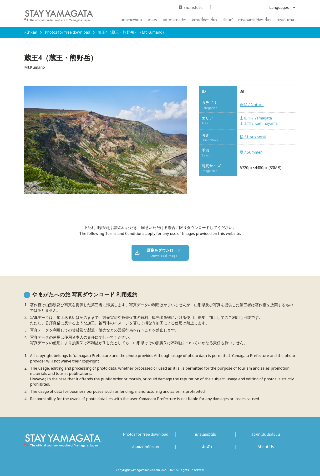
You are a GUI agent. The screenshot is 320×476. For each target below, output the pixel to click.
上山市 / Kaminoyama (259, 123)
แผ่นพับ (205, 447)
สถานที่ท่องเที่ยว (204, 20)
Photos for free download (67, 32)
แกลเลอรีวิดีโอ (205, 434)
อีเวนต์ (227, 20)
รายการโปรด (191, 7)
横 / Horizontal (253, 137)
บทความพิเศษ (131, 20)
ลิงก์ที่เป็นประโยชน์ (265, 434)
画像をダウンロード (158, 253)
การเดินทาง (285, 20)
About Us (266, 447)
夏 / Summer (251, 152)
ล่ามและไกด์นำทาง (145, 447)
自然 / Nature (252, 105)
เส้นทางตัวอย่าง (174, 20)
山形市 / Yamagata (256, 118)
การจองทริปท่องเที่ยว (254, 20)
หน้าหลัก (30, 32)
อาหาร (152, 20)
